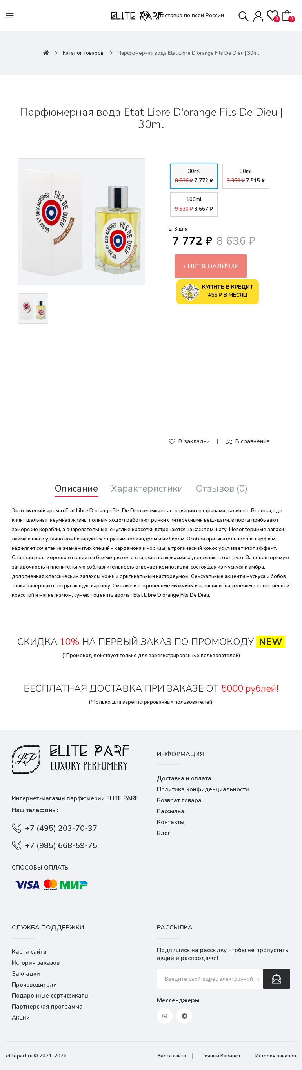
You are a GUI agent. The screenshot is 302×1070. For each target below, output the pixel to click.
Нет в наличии (213, 266)
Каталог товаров (83, 53)
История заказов (36, 963)
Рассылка (170, 811)
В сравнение (252, 441)
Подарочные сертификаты (50, 996)
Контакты (170, 822)
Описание (76, 489)
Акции (21, 1017)
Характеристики (147, 489)
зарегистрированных (174, 655)
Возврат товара (179, 800)
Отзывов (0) (221, 489)
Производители (34, 985)
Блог (164, 833)
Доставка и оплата (184, 778)
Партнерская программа (47, 1007)
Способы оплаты (41, 868)
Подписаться (276, 979)
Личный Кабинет (220, 1055)
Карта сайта (29, 952)
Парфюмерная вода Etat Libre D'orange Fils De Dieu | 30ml (188, 53)
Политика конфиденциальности (203, 789)
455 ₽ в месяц (216, 292)
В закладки (194, 441)
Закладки (26, 974)
